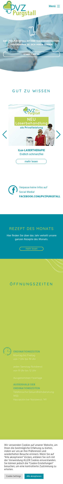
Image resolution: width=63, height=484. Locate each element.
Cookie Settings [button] (13, 476)
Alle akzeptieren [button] (34, 476)
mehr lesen (31, 161)
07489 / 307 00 (31, 54)
